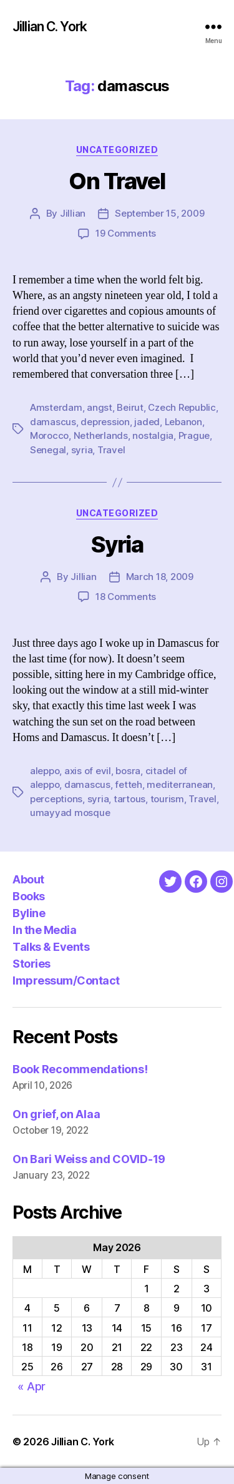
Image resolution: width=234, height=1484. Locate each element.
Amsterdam (56, 407)
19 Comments (125, 233)
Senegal (48, 450)
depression (104, 422)
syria (82, 450)
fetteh (128, 784)
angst (99, 407)
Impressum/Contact (66, 980)
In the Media (44, 929)
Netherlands (101, 435)
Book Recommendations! (79, 1069)
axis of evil (87, 771)
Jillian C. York (49, 26)
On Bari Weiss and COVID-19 (88, 1159)
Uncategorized (117, 149)
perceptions (56, 799)
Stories (31, 963)
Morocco (49, 435)
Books (28, 896)
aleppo (44, 771)
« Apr (31, 1386)
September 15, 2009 (159, 213)
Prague (194, 435)
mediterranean (180, 784)
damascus (53, 422)
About (28, 879)
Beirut (130, 407)
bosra (127, 771)
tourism (167, 799)
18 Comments (125, 596)
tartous (129, 799)
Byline (28, 913)
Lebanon (183, 422)
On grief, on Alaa (56, 1114)
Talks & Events (50, 946)
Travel (111, 450)
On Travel (117, 181)
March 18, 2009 (159, 576)
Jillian (72, 213)
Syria (117, 544)
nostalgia (152, 435)
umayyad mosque (70, 812)
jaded (147, 422)
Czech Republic (181, 407)
